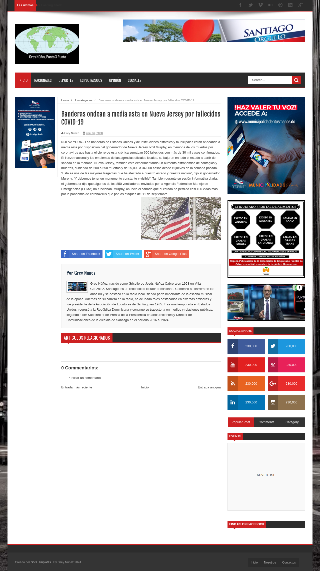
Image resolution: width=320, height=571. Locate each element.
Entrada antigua (209, 387)
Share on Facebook (80, 254)
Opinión (115, 80)
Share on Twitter (122, 254)
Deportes (66, 80)
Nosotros (270, 562)
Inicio (23, 80)
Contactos (289, 562)
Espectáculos (91, 80)
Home (65, 100)
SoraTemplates (41, 562)
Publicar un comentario (84, 378)
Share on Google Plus (165, 254)
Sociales (135, 80)
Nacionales (43, 80)
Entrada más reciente (76, 387)
